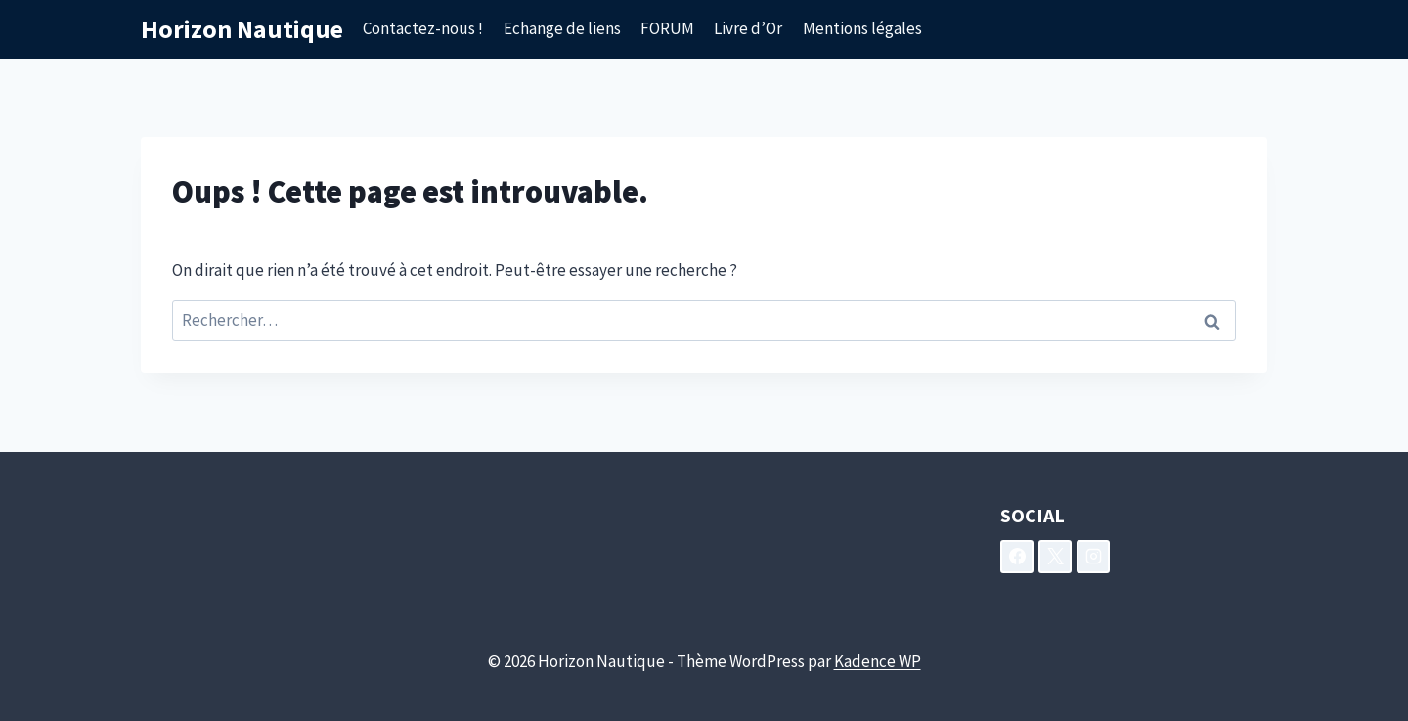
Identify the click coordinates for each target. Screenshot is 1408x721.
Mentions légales (862, 28)
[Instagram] (1093, 556)
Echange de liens (562, 28)
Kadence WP (877, 661)
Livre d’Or (748, 28)
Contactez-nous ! (423, 28)
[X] (1055, 556)
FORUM (667, 28)
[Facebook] (1017, 556)
